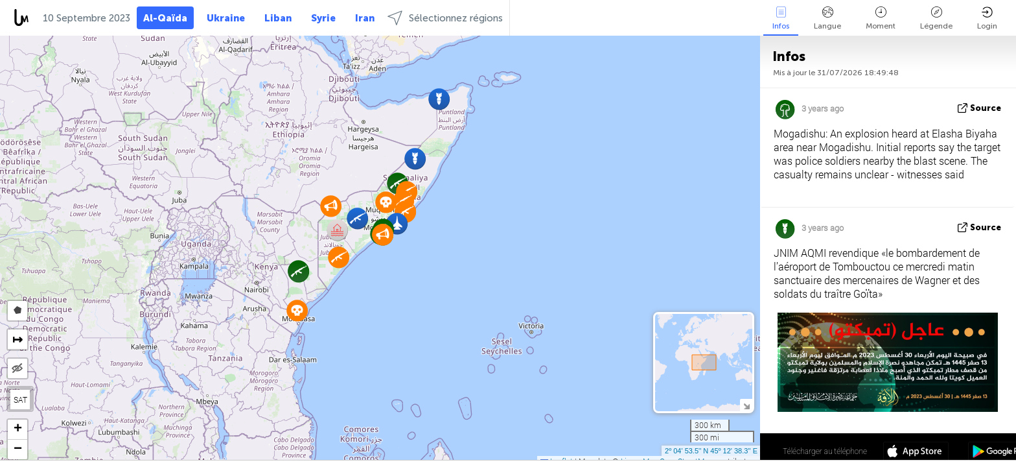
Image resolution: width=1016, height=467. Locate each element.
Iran (365, 18)
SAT (20, 399)
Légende (936, 18)
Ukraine (226, 18)
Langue (827, 18)
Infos (780, 18)
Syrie (323, 18)
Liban (278, 18)
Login (987, 18)
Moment (880, 18)
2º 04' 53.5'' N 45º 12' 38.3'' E (711, 451)
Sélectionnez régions (445, 17)
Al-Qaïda (165, 18)
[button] (357, 218)
